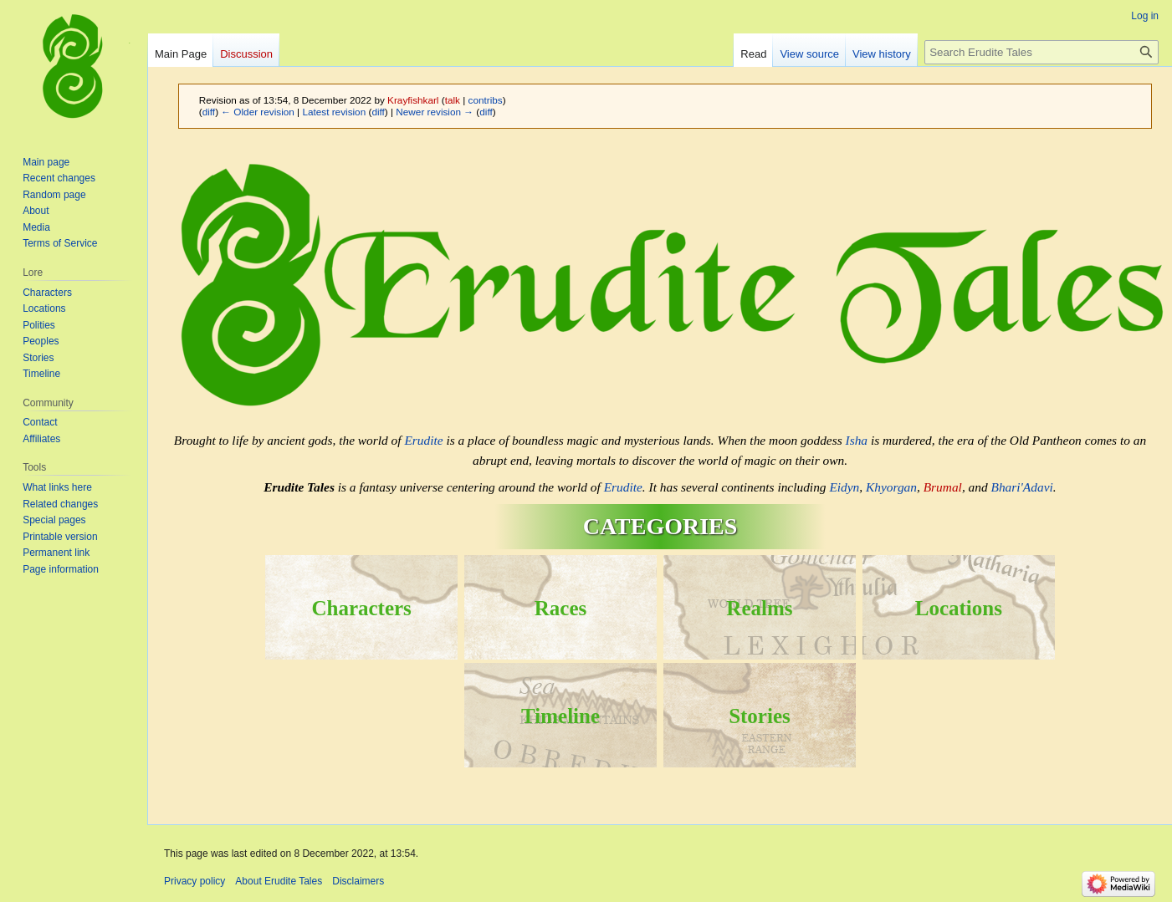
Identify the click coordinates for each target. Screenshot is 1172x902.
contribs (485, 99)
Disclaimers (358, 881)
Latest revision (334, 111)
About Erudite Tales (278, 881)
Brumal (943, 487)
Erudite (423, 440)
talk (452, 99)
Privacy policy (194, 881)
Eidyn (844, 487)
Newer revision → (434, 111)
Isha (857, 440)
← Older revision (257, 111)
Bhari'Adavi (1022, 487)
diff (208, 111)
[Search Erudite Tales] (1041, 52)
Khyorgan (891, 487)
